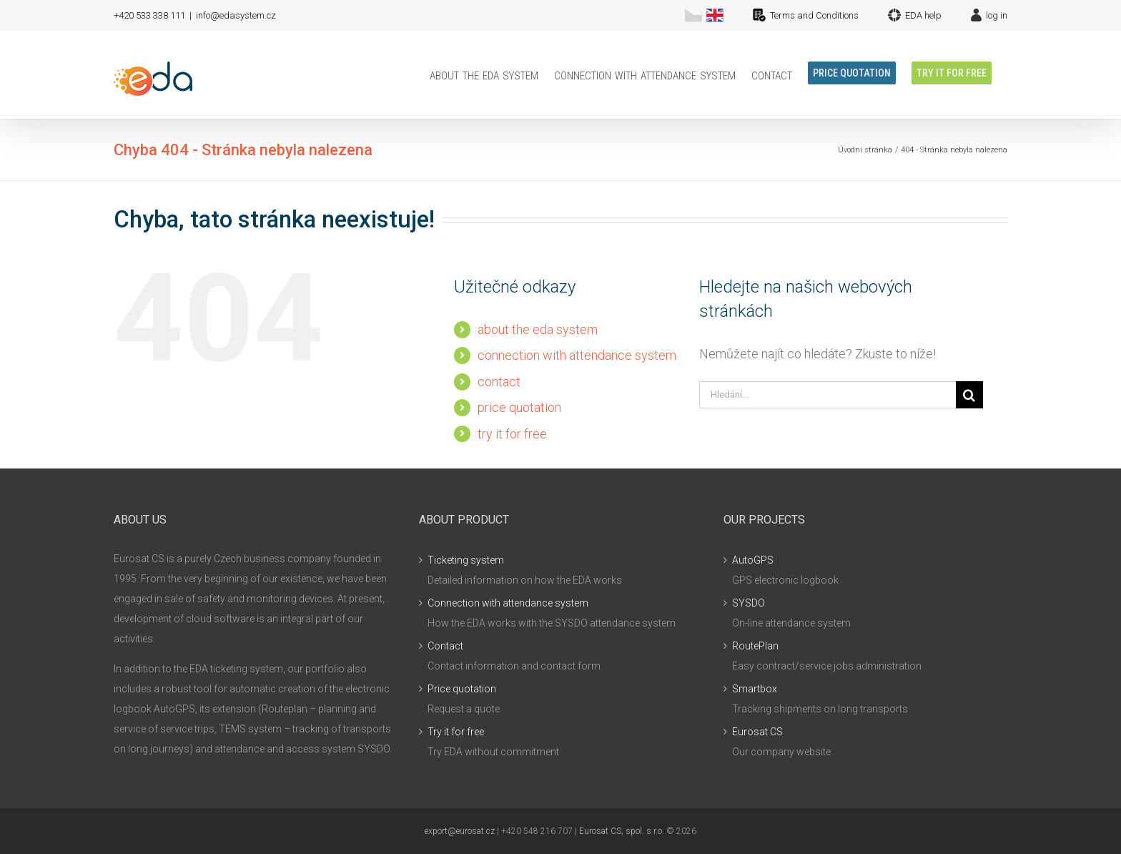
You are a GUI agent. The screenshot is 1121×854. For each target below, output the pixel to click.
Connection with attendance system (508, 603)
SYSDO (748, 603)
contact (499, 381)
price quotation (519, 407)
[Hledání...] (827, 394)
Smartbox (754, 689)
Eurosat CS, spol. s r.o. (621, 831)
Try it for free (456, 731)
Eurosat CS (757, 731)
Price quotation (462, 689)
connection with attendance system (577, 355)
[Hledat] (969, 394)
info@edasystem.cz (236, 15)
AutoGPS (753, 560)
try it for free (512, 433)
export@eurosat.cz (460, 831)
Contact (445, 646)
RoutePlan (755, 646)
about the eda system (538, 329)
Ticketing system (466, 560)
